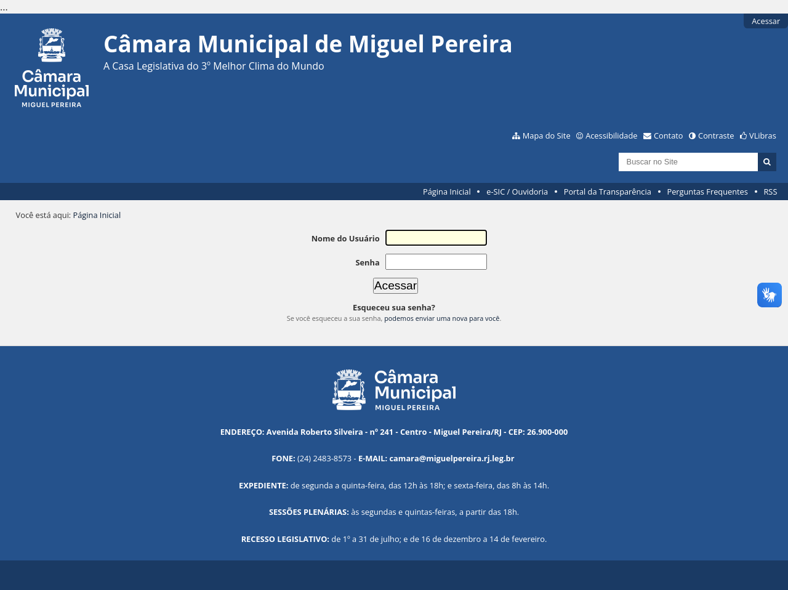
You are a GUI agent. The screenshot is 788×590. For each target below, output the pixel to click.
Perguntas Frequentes (707, 191)
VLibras (762, 135)
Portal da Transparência (607, 191)
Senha (367, 262)
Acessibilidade (611, 135)
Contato (668, 135)
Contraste (716, 135)
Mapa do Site (547, 135)
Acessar (766, 20)
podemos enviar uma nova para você (441, 318)
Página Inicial (447, 191)
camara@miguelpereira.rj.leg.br (452, 458)
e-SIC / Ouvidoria (517, 191)
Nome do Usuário (346, 238)
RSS (770, 191)
